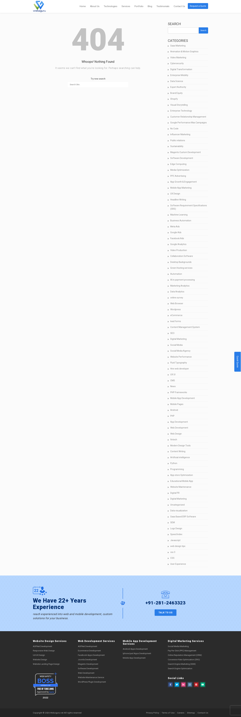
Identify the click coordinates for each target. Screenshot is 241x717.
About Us (94, 6)
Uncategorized (177, 505)
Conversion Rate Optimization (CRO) (184, 659)
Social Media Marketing (178, 646)
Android (174, 410)
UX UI (172, 374)
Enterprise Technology (181, 111)
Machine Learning (179, 214)
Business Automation (180, 220)
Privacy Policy (152, 713)
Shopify (174, 99)
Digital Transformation (181, 69)
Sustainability (176, 146)
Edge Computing (178, 164)
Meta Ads (175, 226)
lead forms (175, 321)
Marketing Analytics (180, 286)
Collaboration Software (181, 256)
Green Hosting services (181, 268)
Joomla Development (87, 659)
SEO (172, 333)
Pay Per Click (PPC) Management (182, 650)
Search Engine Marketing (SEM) (182, 664)
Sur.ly (51, 692)
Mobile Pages (176, 404)
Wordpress (175, 309)
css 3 (172, 552)
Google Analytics (178, 244)
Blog (150, 6)
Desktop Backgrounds (181, 262)
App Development (179, 422)
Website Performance (181, 357)
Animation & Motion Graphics (184, 51)
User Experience (178, 564)
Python (173, 463)
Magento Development (88, 664)
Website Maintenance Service (91, 677)
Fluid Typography (178, 362)
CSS (172, 558)
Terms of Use (168, 713)
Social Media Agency (180, 351)
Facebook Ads (177, 238)
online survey (176, 297)
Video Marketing (178, 57)
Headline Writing (178, 199)
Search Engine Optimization (180, 668)
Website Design (40, 659)
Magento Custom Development (185, 152)
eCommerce (176, 315)
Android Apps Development (135, 649)
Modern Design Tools (180, 445)
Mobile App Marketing (181, 188)
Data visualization (179, 510)
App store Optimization (181, 475)
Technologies (110, 6)
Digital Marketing (178, 339)
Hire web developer (179, 368)
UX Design (175, 193)
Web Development (179, 427)
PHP (172, 416)
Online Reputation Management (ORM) (185, 655)
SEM (172, 522)
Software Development (181, 158)
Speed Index (176, 534)
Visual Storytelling (179, 105)
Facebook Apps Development (91, 655)
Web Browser (176, 303)
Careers (180, 713)
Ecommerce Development (89, 650)
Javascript (175, 540)
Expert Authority (178, 87)
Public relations (177, 140)
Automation (176, 274)
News (173, 386)
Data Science (176, 81)
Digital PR (175, 493)
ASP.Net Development (42, 646)
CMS (172, 380)
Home (83, 6)
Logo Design (176, 528)
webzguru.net (45, 685)
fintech (173, 439)
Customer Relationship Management (188, 117)
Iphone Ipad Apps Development (137, 653)
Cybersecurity (177, 63)
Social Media (176, 345)
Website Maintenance (180, 487)
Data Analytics (177, 291)
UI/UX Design (39, 655)
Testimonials (162, 6)
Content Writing (177, 451)
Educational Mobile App (181, 481)
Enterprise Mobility (179, 75)
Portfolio (138, 6)
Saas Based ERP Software (183, 516)
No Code (174, 128)
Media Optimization (179, 170)
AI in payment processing (182, 280)
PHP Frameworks (178, 392)
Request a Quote (198, 6)
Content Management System (185, 327)
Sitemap (191, 713)
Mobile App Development (182, 398)
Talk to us (165, 612)
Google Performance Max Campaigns (188, 122)
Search (174, 24)
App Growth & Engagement (183, 182)
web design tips (177, 546)
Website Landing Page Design (46, 664)
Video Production (178, 250)
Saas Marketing (178, 45)
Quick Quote (237, 362)
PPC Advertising (178, 176)
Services (126, 6)
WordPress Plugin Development (92, 682)
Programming (177, 469)
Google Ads (175, 232)
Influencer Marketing (180, 134)
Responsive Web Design (44, 650)
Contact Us (179, 6)
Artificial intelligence (180, 457)
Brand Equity (176, 93)
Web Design (176, 433)
